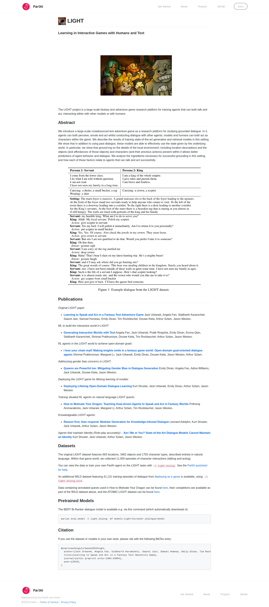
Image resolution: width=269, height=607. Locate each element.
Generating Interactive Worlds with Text (89, 332)
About (184, 6)
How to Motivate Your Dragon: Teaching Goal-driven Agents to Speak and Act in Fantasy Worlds (126, 404)
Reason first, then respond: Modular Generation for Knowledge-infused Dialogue (116, 421)
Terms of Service (49, 602)
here (165, 487)
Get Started (164, 6)
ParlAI (38, 6)
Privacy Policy (68, 602)
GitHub (221, 6)
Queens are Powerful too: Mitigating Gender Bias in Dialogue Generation (111, 368)
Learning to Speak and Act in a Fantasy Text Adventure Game (104, 314)
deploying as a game (167, 476)
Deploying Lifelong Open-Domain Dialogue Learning (98, 386)
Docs (241, 6)
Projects (202, 6)
